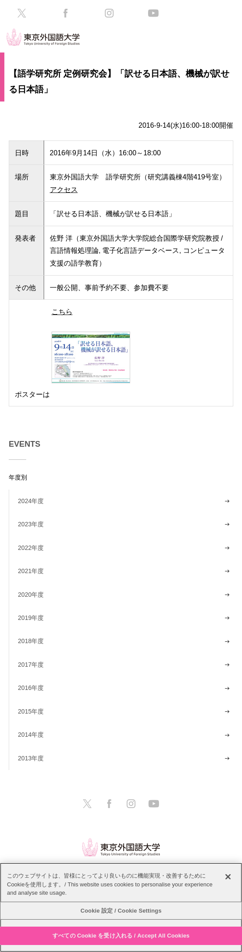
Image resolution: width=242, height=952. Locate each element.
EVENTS (24, 444)
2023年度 (31, 524)
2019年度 (31, 617)
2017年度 (31, 664)
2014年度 (31, 734)
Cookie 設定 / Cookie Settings (121, 910)
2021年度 (31, 570)
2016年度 (31, 687)
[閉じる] (228, 876)
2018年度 (31, 640)
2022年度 (31, 547)
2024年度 (31, 500)
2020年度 (31, 594)
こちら (91, 352)
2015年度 (31, 711)
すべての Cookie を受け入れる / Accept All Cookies (121, 935)
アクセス (64, 189)
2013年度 (31, 758)
